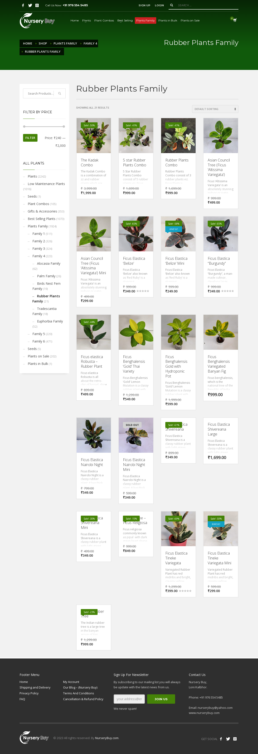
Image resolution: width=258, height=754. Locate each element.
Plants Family (65, 43)
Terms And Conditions (78, 693)
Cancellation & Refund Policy (83, 699)
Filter (30, 138)
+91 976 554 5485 (75, 5)
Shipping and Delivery (35, 687)
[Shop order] (215, 109)
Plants (32, 176)
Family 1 (38, 233)
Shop (43, 43)
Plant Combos (38, 204)
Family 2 (38, 241)
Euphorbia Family (50, 321)
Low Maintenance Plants (46, 184)
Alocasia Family (48, 263)
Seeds (32, 196)
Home (27, 43)
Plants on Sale (38, 356)
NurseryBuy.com (107, 738)
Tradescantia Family (44, 311)
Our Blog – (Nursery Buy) (80, 687)
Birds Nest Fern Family (46, 286)
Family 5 (38, 334)
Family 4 (90, 43)
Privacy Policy (29, 693)
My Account (71, 682)
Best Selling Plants (41, 218)
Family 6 (38, 341)
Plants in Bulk (38, 363)
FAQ (22, 699)
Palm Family (46, 276)
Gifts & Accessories (42, 211)
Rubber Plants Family (46, 298)
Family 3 (38, 248)
